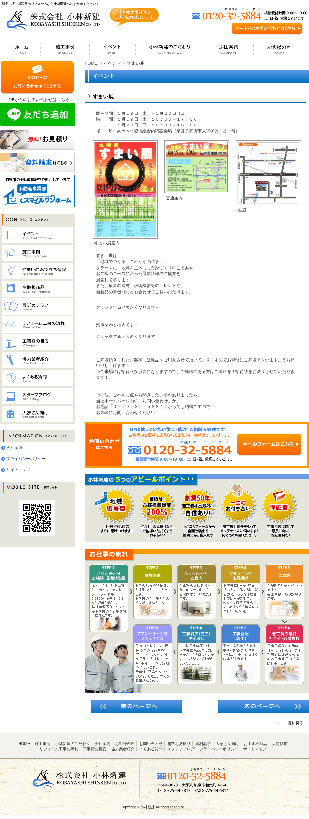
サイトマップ (18, 470)
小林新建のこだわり (72, 743)
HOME (91, 63)
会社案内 (14, 447)
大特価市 (280, 743)
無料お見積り (179, 743)
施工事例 (42, 743)
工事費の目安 (94, 749)
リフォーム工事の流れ (58, 749)
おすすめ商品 (255, 743)
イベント (112, 63)
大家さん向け (227, 743)
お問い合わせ (151, 743)
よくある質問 (151, 749)
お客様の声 (125, 743)
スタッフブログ (181, 749)
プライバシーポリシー (26, 458)
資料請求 (203, 743)
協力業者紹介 (123, 749)
